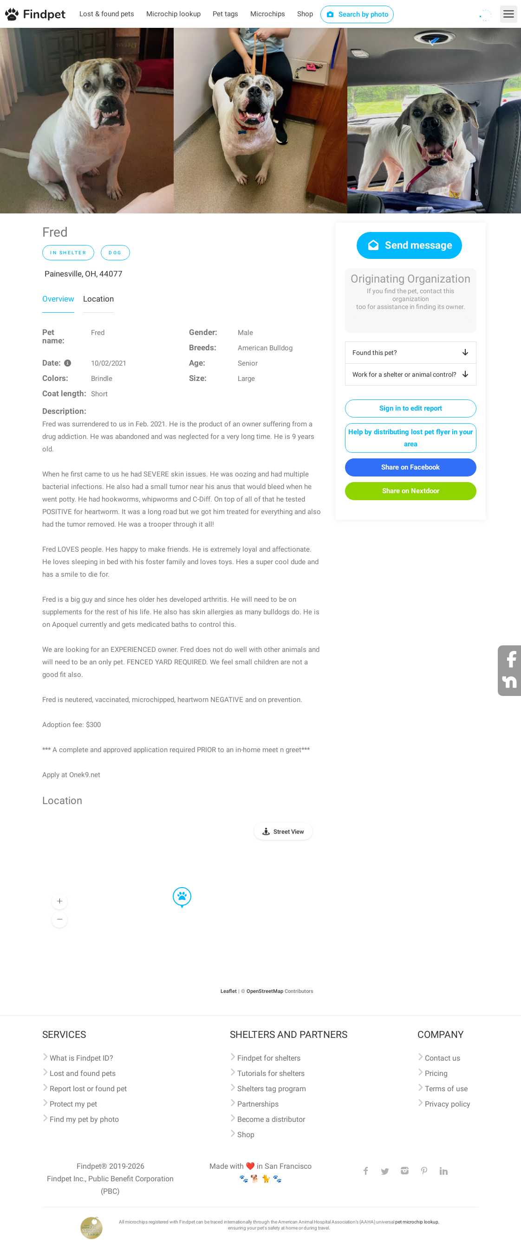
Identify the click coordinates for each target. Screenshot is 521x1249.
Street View (289, 831)
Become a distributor (271, 1119)
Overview (58, 298)
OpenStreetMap (265, 991)
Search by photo (357, 14)
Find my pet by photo (84, 1119)
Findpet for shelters (268, 1058)
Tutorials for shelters (271, 1073)
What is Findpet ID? (81, 1058)
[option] (87, 120)
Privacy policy (447, 1104)
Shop (305, 14)
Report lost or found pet (88, 1088)
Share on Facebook (410, 467)
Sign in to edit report (410, 408)
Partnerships (258, 1104)
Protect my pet (73, 1104)
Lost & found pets (106, 14)
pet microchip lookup (416, 1221)
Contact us (442, 1058)
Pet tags (225, 14)
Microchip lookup (173, 14)
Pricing (436, 1073)
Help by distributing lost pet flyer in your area (410, 438)
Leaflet (229, 991)
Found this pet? (412, 353)
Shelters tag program (271, 1088)
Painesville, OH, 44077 (84, 273)
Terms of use (446, 1088)
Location (98, 298)
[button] (175, 887)
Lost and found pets (83, 1073)
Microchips (267, 14)
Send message (409, 245)
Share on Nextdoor (410, 491)
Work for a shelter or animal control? (412, 374)
